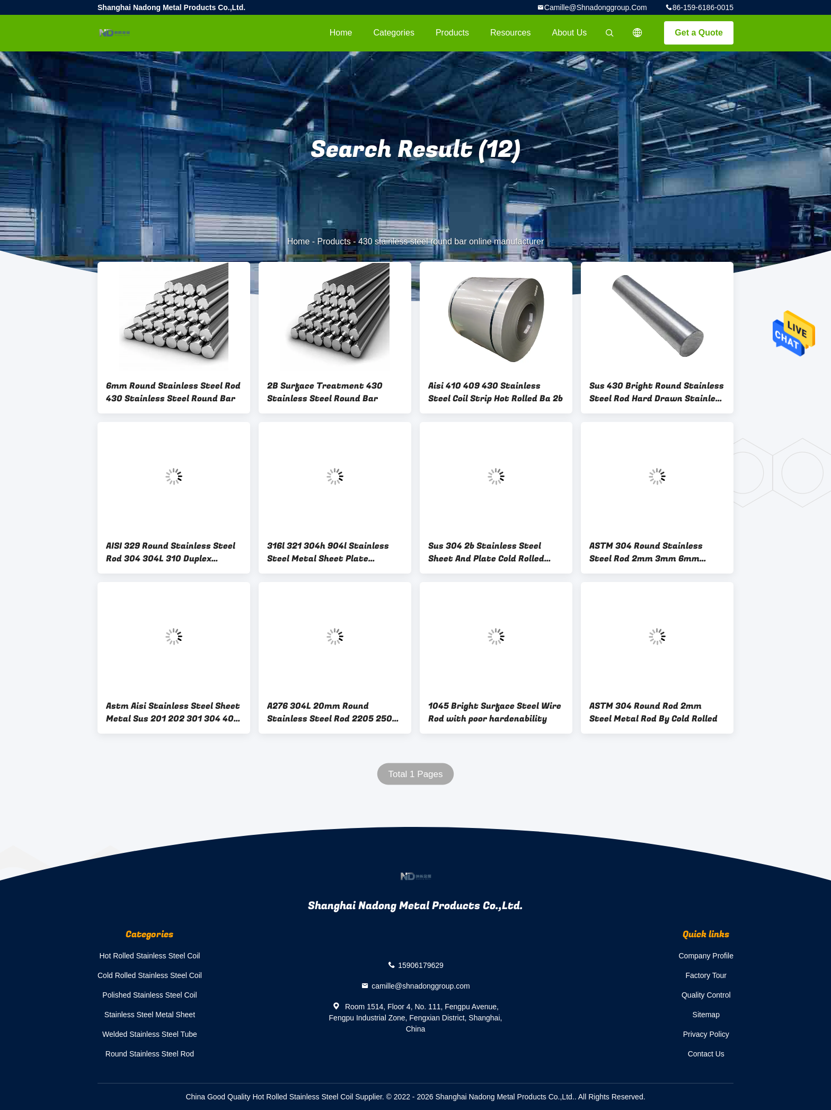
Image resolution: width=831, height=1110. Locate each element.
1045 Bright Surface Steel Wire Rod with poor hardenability (494, 712)
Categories (394, 32)
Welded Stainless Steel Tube (149, 1034)
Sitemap (706, 1014)
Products (452, 32)
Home (341, 32)
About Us (569, 32)
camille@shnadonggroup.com (595, 7)
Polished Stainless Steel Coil (149, 995)
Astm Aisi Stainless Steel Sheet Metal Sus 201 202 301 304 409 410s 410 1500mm (173, 712)
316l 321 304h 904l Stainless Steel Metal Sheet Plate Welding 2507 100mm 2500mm (333, 552)
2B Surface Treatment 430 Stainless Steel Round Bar (325, 392)
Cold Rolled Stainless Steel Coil (150, 975)
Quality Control (706, 995)
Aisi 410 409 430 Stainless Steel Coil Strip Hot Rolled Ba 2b (495, 392)
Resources (510, 32)
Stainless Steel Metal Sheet (149, 1014)
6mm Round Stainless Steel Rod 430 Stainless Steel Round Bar (173, 392)
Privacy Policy (706, 1034)
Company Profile (706, 956)
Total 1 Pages (415, 774)
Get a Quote (699, 32)
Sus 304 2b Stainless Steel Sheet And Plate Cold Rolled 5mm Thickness (486, 552)
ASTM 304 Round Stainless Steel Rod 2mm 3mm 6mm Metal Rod (646, 552)
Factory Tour (706, 975)
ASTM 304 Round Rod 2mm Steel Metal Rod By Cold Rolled (653, 712)
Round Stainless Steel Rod (149, 1054)
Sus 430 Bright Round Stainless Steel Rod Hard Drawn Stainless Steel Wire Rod (657, 392)
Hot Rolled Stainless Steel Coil (150, 956)
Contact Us (706, 1054)
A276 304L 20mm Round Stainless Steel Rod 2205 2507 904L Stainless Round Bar (332, 712)
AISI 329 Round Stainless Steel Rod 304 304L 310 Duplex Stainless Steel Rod (170, 552)
